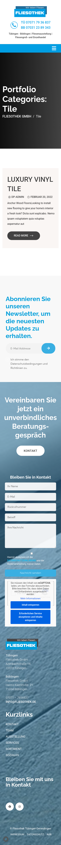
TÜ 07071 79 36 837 (36, 22)
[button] (6, 839)
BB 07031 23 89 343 (36, 28)
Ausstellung (15, 736)
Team (10, 730)
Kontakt (30, 450)
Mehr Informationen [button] (30, 598)
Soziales (12, 755)
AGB (49, 834)
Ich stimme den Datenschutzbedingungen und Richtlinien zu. (26, 364)
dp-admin (18, 196)
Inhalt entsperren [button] (30, 605)
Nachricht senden (30, 572)
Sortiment (14, 749)
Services (12, 742)
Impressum (17, 834)
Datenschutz (35, 834)
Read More (24, 235)
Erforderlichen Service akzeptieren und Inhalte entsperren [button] (30, 617)
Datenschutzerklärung (21, 560)
